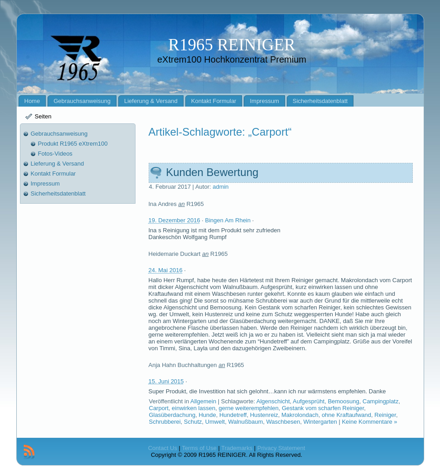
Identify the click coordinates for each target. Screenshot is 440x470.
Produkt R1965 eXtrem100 (73, 143)
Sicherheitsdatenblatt (58, 193)
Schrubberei (165, 421)
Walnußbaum (245, 421)
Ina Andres (163, 204)
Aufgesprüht (308, 401)
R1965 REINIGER (231, 44)
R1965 (194, 204)
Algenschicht (273, 401)
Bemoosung (343, 401)
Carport (159, 408)
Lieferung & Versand (57, 163)
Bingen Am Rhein (228, 220)
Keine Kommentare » (369, 421)
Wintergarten (320, 421)
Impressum (45, 183)
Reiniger (385, 414)
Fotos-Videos (55, 153)
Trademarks (236, 448)
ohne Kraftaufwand (346, 414)
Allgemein (203, 401)
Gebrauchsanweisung (59, 133)
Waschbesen (283, 421)
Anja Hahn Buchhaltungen (183, 365)
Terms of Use (199, 448)
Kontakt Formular (53, 173)
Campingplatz (381, 401)
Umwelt (215, 421)
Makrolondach (300, 414)
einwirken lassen (193, 408)
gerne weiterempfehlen (248, 408)
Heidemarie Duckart (175, 253)
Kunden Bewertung (212, 172)
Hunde (207, 414)
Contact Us (162, 448)
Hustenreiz (264, 414)
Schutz (193, 421)
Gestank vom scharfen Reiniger (323, 408)
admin (220, 186)
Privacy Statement (281, 448)
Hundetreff (233, 414)
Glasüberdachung (172, 414)
